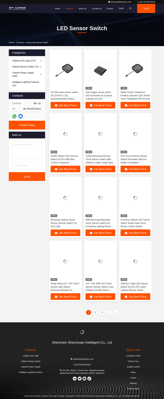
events (109, 8)
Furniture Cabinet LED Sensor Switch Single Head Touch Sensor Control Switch (135, 223)
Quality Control (133, 367)
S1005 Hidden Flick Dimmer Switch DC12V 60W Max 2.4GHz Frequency (64, 159)
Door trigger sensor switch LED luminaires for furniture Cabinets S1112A (99, 95)
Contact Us (96, 8)
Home (56, 8)
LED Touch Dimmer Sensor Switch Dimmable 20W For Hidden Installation (134, 159)
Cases (133, 378)
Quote (146, 8)
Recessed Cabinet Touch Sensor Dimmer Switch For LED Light (64, 223)
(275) (24, 61)
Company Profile (133, 356)
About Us (82, 8)
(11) (25, 84)
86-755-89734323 (146, 2)
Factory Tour (133, 361)
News (133, 372)
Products (68, 8)
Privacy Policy (133, 389)
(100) (23, 74)
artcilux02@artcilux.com (120, 2)
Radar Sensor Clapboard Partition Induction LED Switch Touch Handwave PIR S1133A (135, 95)
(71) (25, 67)
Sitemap (133, 383)
